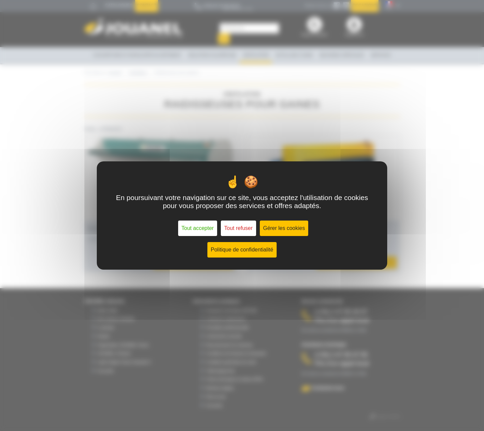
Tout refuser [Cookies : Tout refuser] (238, 228)
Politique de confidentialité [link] (242, 249)
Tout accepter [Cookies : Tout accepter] (198, 228)
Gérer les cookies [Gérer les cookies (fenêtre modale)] (284, 228)
